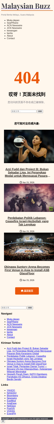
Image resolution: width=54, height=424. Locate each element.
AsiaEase (12, 403)
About (10, 36)
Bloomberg (12, 395)
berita (10, 33)
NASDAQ (12, 393)
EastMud (11, 400)
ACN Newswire (14, 25)
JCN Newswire (14, 28)
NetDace (11, 406)
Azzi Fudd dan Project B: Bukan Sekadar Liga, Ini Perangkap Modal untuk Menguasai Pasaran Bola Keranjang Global (27, 174)
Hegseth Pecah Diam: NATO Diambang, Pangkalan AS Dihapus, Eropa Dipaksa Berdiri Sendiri (27, 377)
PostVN (11, 408)
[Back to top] (3, 421)
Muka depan (13, 20)
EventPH (11, 413)
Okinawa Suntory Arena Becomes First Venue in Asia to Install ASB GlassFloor (27, 270)
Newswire (12, 398)
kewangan (12, 30)
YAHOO (11, 390)
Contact (11, 38)
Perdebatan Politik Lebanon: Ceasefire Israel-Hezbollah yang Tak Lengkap (26, 221)
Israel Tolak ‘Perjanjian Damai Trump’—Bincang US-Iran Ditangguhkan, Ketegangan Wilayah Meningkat (29, 369)
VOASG (11, 411)
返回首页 (27, 291)
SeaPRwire (12, 23)
